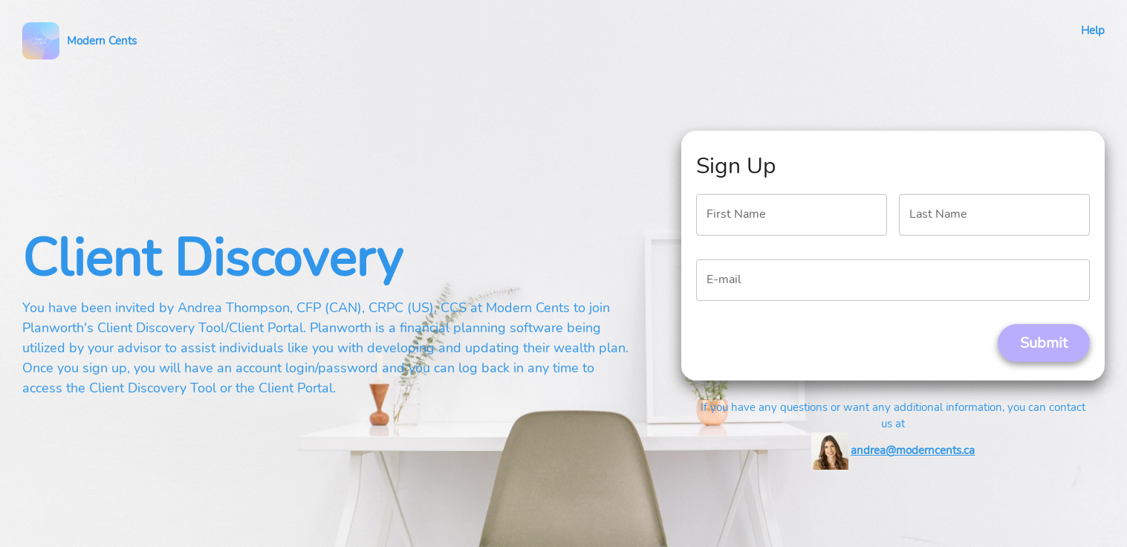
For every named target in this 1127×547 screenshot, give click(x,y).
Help (1093, 30)
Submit (1044, 343)
